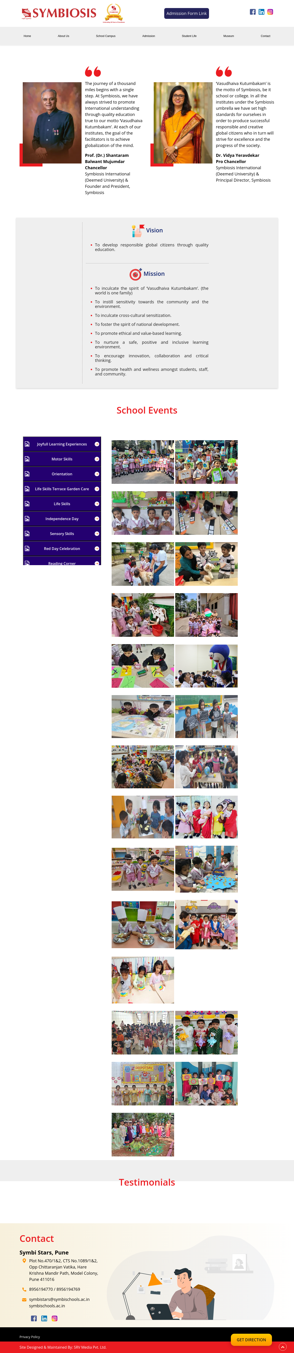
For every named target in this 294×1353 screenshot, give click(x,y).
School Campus (106, 36)
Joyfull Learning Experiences (62, 444)
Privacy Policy (30, 1336)
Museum (228, 36)
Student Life (189, 36)
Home (27, 36)
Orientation (62, 473)
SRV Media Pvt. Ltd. (90, 1347)
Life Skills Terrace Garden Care (62, 488)
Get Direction (248, 1340)
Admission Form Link (187, 13)
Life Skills (62, 503)
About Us (63, 36)
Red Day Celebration (62, 548)
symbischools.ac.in (47, 1305)
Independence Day (62, 518)
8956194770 (41, 1289)
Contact (265, 36)
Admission (148, 36)
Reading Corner (62, 563)
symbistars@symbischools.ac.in (59, 1299)
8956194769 (68, 1289)
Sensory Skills (62, 533)
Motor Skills (62, 459)
